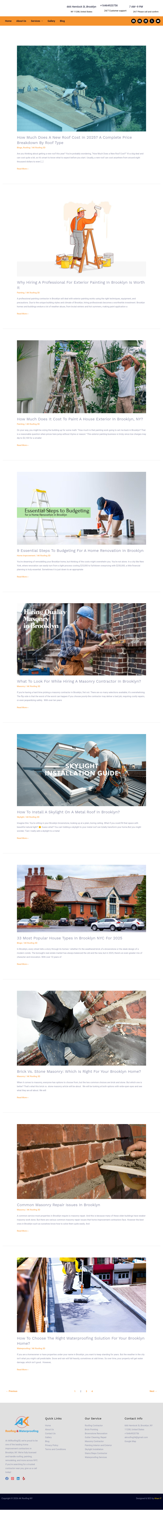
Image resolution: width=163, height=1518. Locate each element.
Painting (21, 292)
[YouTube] (158, 21)
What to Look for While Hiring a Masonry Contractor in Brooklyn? (81, 690)
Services (35, 21)
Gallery (51, 21)
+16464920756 (132, 1441)
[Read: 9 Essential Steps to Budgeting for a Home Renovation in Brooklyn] (81, 512)
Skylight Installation (94, 1457)
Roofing (27, 147)
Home (8, 21)
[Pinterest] (139, 21)
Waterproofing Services (96, 1465)
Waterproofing (23, 1356)
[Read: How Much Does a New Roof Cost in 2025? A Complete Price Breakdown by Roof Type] (81, 88)
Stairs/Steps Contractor (96, 1461)
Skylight (20, 826)
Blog (62, 21)
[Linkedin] (146, 21)
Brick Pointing (91, 1437)
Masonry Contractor (94, 1449)
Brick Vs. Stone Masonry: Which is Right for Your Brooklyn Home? (81, 1080)
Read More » (23, 168)
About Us (21, 21)
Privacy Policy (51, 1453)
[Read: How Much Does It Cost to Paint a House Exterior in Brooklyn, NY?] (81, 376)
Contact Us (50, 1441)
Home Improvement (26, 565)
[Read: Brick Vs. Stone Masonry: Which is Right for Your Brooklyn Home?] (81, 1037)
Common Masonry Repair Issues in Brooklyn (60, 1213)
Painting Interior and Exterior (98, 1453)
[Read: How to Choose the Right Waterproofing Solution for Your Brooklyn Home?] (81, 1303)
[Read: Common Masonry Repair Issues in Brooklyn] (81, 1170)
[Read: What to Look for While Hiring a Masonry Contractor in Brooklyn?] (81, 648)
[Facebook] (133, 21)
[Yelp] (152, 21)
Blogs (19, 147)
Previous (12, 1399)
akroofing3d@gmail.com (136, 1445)
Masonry (21, 695)
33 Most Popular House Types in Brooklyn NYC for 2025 (71, 947)
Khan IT (158, 1506)
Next (153, 1399)
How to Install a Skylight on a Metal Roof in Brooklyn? (70, 821)
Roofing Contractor (94, 1433)
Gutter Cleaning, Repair (96, 1445)
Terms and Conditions (55, 1457)
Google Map (130, 1449)
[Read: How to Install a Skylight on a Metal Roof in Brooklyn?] (81, 779)
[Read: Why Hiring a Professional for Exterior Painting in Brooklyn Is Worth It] (81, 235)
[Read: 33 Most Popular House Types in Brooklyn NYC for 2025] (81, 907)
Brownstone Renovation (96, 1441)
